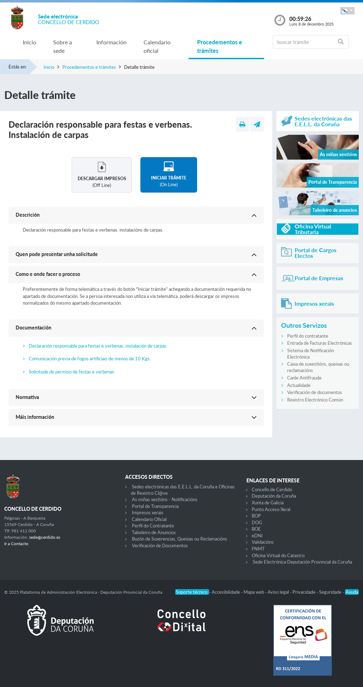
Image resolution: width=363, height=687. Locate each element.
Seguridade (330, 592)
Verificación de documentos (314, 392)
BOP (256, 516)
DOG (257, 522)
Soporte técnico (192, 592)
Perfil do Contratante (153, 525)
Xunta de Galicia (268, 502)
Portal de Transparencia (155, 506)
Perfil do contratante (307, 336)
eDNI (257, 535)
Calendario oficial (157, 46)
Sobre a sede (62, 46)
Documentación (33, 328)
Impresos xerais (147, 512)
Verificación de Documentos (160, 545)
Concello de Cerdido (272, 489)
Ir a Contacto (16, 543)
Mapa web (254, 592)
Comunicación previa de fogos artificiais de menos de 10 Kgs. (90, 358)
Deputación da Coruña (274, 496)
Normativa (27, 397)
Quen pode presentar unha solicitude (57, 254)
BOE (256, 529)
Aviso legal (279, 592)
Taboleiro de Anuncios (154, 532)
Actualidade (299, 385)
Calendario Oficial (149, 519)
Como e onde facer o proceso (48, 274)
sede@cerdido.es (44, 537)
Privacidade (304, 592)
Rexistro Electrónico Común (315, 400)
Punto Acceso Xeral (271, 509)
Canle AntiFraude (304, 378)
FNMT (258, 549)
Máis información (35, 417)
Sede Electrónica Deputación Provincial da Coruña (302, 562)
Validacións (263, 542)
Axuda (352, 592)
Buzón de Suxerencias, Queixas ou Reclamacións (179, 539)
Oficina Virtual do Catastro (278, 555)
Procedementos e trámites (219, 46)
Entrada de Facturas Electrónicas (319, 343)
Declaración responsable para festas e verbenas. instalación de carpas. (98, 346)
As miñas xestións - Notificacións (164, 499)
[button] (347, 11)
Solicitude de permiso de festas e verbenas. (72, 372)
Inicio (29, 42)
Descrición (28, 215)
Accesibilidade (226, 592)
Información (111, 42)
